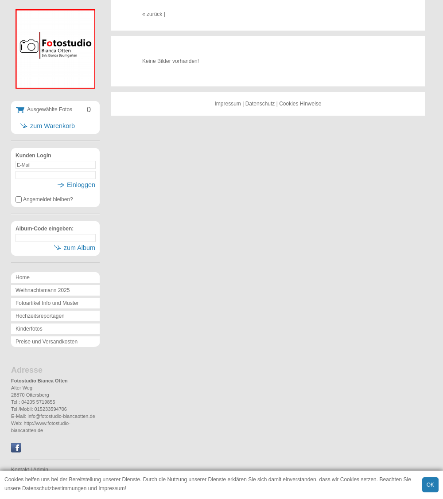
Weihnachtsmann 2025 (43, 290)
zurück (154, 14)
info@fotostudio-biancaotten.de (61, 416)
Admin (40, 470)
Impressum (111, 488)
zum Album (79, 247)
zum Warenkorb (52, 125)
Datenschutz (260, 104)
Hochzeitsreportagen (40, 316)
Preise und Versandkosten (47, 342)
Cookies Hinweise (300, 104)
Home (23, 277)
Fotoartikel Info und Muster (47, 303)
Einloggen (81, 184)
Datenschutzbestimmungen (54, 488)
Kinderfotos (29, 329)
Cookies (13, 479)
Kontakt (20, 470)
